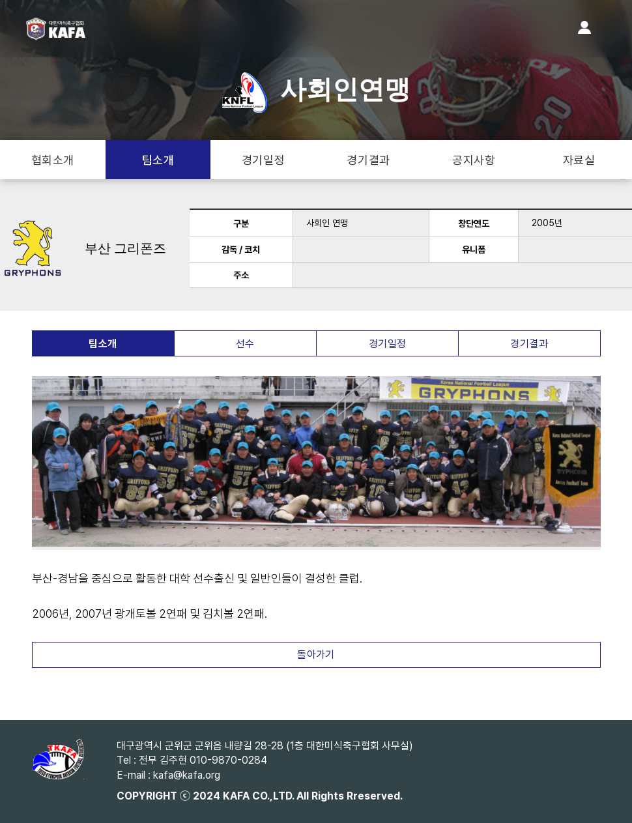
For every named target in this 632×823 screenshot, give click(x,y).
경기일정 (263, 160)
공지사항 (473, 160)
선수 (245, 344)
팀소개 (158, 160)
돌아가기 (316, 654)
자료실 (579, 160)
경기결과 (368, 160)
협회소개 (52, 160)
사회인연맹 (316, 89)
